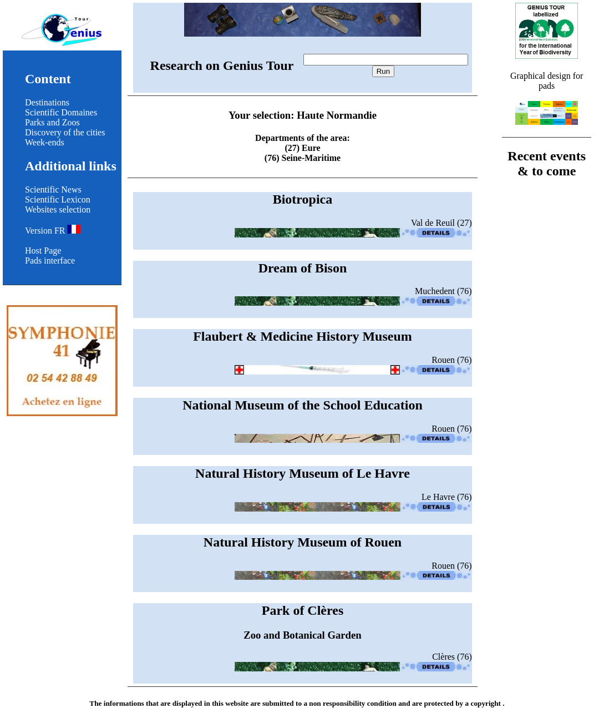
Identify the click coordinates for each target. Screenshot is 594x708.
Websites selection (57, 209)
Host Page (43, 250)
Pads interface (50, 260)
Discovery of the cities (65, 132)
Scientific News (53, 189)
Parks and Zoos (52, 122)
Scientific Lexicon (57, 199)
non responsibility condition (353, 703)
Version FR (52, 230)
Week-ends (44, 142)
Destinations (47, 102)
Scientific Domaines (61, 112)
